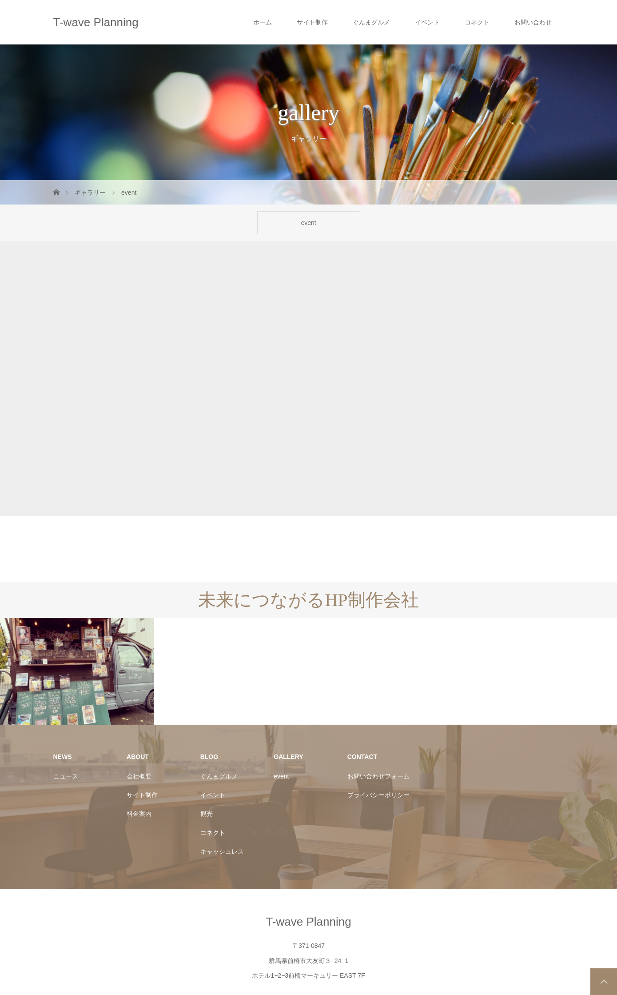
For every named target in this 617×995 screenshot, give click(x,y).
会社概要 (139, 734)
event (308, 222)
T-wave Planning (96, 22)
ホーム (262, 22)
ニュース (65, 734)
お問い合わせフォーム (378, 734)
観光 (206, 772)
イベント (427, 22)
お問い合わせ (533, 22)
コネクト (477, 22)
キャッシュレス (222, 809)
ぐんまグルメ (371, 22)
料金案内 (139, 772)
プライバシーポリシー (378, 753)
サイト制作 (312, 22)
